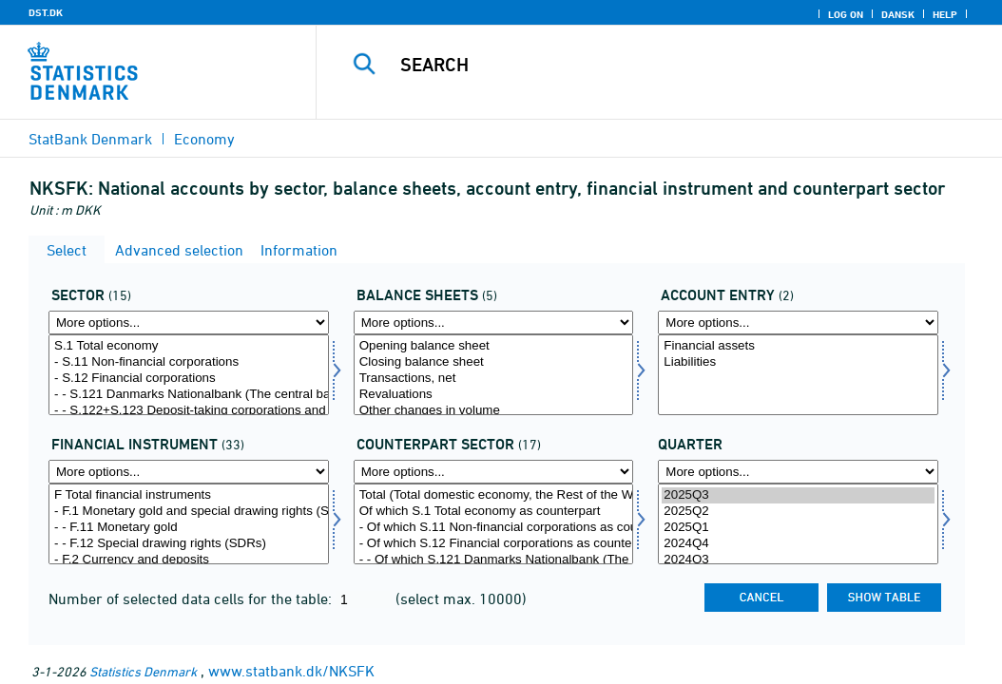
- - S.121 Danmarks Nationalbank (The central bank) (188, 395)
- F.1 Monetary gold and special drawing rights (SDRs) (188, 512)
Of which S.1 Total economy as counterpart (493, 512)
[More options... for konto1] (494, 322)
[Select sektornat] (188, 374)
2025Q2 (798, 512)
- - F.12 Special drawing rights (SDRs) (188, 544)
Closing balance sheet (493, 362)
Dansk (898, 14)
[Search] (664, 65)
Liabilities (798, 362)
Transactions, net (493, 378)
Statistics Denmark (143, 671)
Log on (845, 14)
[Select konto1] (494, 374)
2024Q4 (798, 544)
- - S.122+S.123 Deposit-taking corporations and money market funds (188, 411)
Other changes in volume (493, 411)
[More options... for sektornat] (188, 322)
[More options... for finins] (188, 472)
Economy (204, 138)
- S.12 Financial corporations (188, 378)
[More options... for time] (798, 472)
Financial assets (798, 346)
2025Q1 (798, 528)
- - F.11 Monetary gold (188, 528)
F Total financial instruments (188, 495)
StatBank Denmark (90, 138)
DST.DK (46, 12)
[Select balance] (798, 374)
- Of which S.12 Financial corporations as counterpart (493, 544)
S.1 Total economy (188, 346)
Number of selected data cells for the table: (192, 598)
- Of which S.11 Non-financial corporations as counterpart (493, 528)
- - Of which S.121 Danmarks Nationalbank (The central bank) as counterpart (493, 560)
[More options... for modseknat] (494, 472)
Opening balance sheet (493, 346)
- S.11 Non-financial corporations (188, 362)
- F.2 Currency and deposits (188, 560)
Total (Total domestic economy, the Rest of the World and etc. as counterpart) (493, 495)
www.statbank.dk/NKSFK (291, 670)
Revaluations (493, 395)
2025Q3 (798, 495)
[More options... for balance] (798, 322)
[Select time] (798, 524)
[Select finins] (188, 524)
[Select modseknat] (494, 524)
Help (945, 14)
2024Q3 (798, 560)
